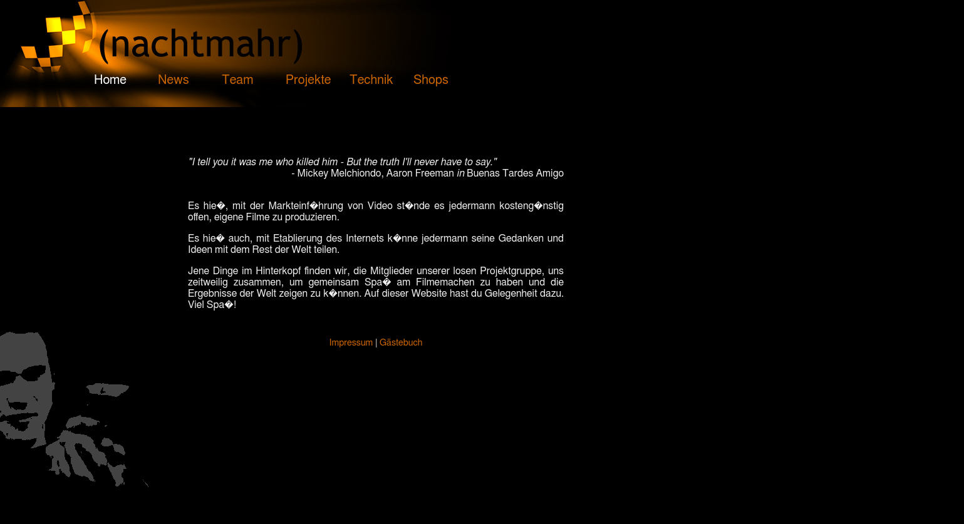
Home (110, 80)
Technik (371, 80)
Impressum (351, 342)
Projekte (308, 80)
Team (237, 80)
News (173, 80)
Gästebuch (401, 342)
